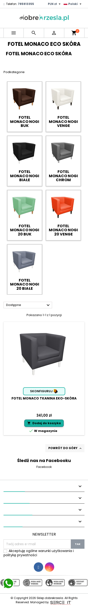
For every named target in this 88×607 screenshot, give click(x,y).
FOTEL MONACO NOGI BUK (24, 121)
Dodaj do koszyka (44, 423)
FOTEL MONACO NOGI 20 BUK (24, 230)
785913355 (26, 4)
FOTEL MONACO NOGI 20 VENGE (63, 230)
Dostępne (28, 305)
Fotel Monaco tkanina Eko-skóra (44, 398)
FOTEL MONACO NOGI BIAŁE (24, 176)
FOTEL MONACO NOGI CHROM (63, 176)
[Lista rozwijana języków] (73, 4)
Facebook (44, 467)
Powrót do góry (65, 448)
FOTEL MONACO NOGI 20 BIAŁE (24, 284)
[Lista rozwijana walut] (55, 4)
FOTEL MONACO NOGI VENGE (63, 121)
